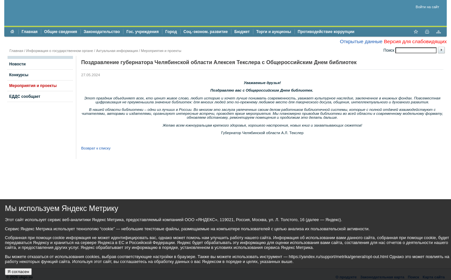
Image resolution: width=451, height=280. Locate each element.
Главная (30, 31)
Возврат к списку (96, 148)
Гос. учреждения (142, 31)
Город (171, 31)
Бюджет (242, 31)
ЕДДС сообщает (24, 96)
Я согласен (18, 271)
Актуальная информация (117, 51)
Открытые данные (361, 41)
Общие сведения (60, 31)
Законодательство (102, 31)
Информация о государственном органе (59, 51)
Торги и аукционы (273, 31)
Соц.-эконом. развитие (206, 31)
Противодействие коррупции (326, 31)
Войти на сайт (427, 7)
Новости (17, 64)
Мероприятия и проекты (161, 51)
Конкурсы (18, 75)
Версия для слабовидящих (415, 41)
